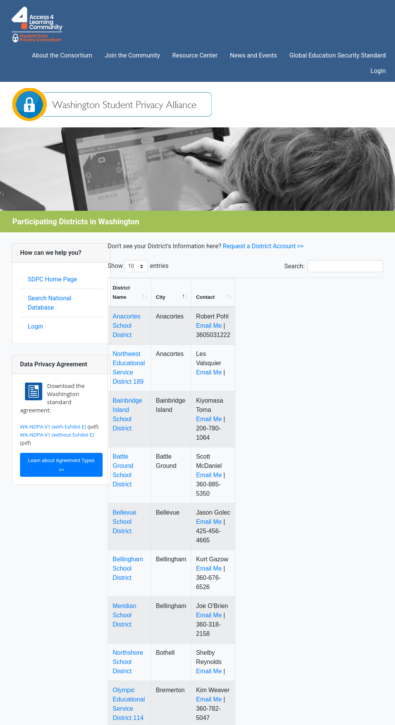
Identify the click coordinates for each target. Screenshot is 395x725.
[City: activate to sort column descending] (277, 288)
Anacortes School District (147, 307)
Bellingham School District (148, 476)
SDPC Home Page (52, 279)
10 (352, 655)
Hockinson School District (147, 616)
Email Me (322, 316)
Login (35, 326)
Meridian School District (145, 513)
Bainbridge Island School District (157, 363)
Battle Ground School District (152, 401)
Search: (333, 266)
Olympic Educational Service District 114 (168, 579)
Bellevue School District (145, 438)
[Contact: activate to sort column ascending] (343, 288)
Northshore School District (148, 550)
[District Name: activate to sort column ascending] (179, 288)
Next (371, 655)
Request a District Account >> (263, 246)
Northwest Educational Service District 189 (171, 335)
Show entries (138, 266)
